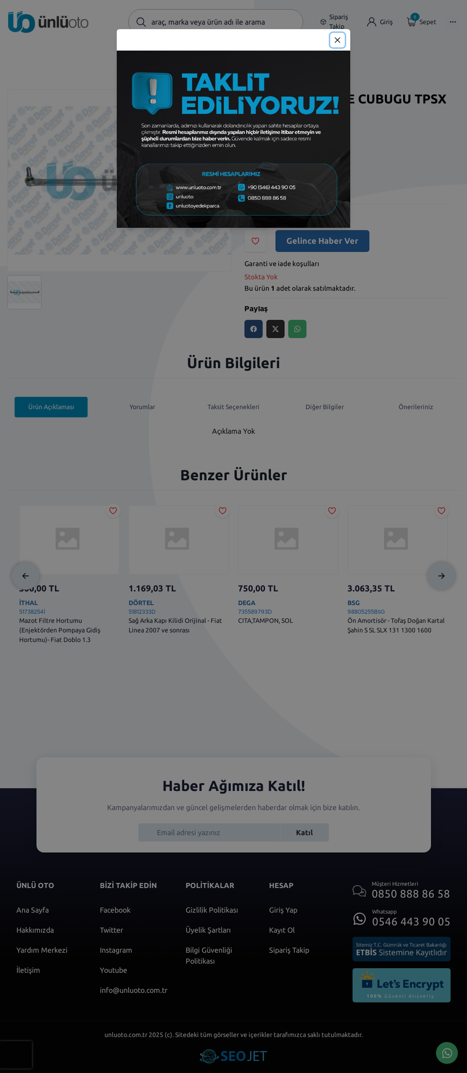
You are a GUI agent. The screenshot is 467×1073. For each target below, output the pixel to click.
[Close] (337, 40)
